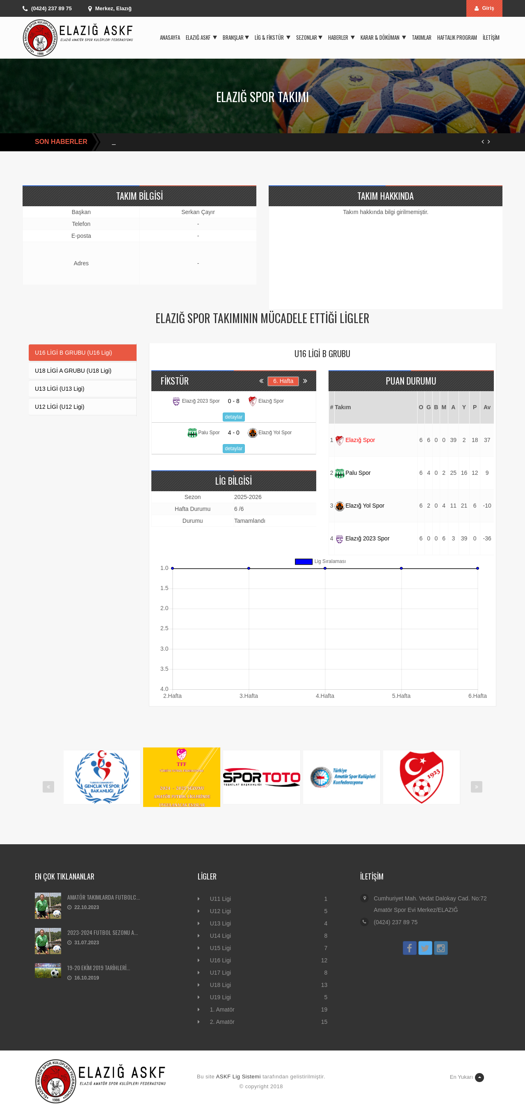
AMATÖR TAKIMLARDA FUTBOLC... (103, 897)
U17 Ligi (220, 972)
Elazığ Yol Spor (359, 505)
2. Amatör (222, 1022)
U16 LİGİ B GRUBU (322, 353)
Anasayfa (170, 37)
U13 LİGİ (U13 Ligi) (59, 388)
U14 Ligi (220, 935)
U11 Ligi (220, 899)
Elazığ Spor (355, 440)
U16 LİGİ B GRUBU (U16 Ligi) (73, 352)
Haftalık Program (457, 37)
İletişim (491, 37)
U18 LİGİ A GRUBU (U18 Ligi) (73, 370)
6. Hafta (283, 381)
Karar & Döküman (383, 37)
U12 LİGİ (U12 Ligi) (59, 406)
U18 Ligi (220, 985)
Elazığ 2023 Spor (362, 538)
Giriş (484, 8)
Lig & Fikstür (272, 37)
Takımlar (421, 37)
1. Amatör (222, 1009)
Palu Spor (352, 472)
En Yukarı (467, 1077)
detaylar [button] (234, 417)
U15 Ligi (220, 948)
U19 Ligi (220, 997)
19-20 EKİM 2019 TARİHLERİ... (98, 967)
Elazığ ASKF (201, 37)
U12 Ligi (220, 911)
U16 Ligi (220, 960)
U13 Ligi (220, 923)
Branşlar (236, 37)
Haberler (341, 37)
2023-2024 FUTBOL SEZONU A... (102, 932)
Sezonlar (309, 37)
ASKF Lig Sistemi (238, 1076)
